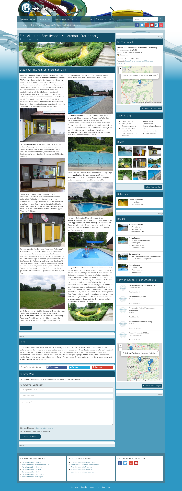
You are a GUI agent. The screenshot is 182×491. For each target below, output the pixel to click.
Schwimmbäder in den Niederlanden (85, 465)
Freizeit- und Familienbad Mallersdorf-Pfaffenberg (62, 25)
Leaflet (134, 102)
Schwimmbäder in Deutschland (83, 462)
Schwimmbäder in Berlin (31, 462)
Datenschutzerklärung (44, 428)
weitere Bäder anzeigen (152, 386)
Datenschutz (106, 487)
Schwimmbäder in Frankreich (82, 467)
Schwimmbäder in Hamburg (32, 467)
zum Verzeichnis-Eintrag (151, 108)
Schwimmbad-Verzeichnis (63, 19)
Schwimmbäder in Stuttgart (32, 477)
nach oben (25, 328)
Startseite (24, 19)
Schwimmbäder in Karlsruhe (33, 469)
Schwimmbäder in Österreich (82, 469)
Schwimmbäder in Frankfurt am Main (36, 465)
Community (79, 19)
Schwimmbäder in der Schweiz (82, 472)
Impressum (94, 487)
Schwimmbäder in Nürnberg (33, 474)
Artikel (32, 19)
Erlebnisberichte (44, 19)
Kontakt (90, 19)
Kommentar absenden (30, 436)
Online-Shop (110, 19)
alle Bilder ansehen (153, 187)
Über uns (99, 19)
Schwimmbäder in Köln (31, 472)
